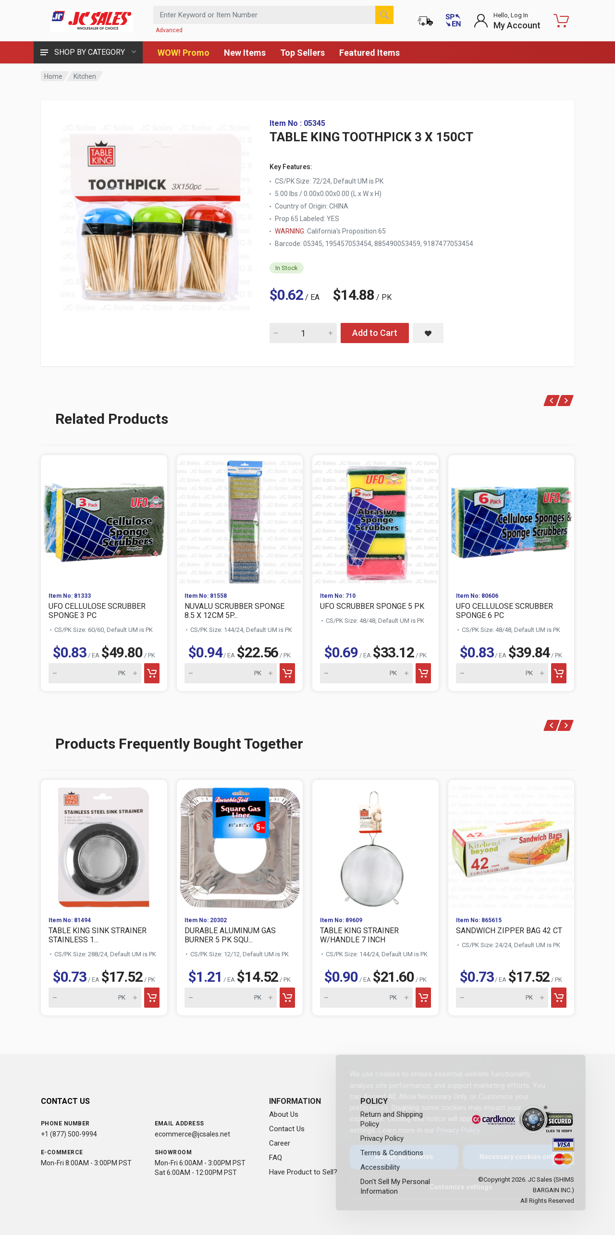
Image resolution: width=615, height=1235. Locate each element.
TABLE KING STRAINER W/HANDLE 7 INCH (359, 935)
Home (53, 76)
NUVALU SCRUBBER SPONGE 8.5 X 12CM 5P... (234, 611)
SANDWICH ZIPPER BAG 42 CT (509, 930)
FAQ (275, 1157)
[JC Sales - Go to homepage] (91, 20)
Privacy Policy (450, 1130)
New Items (245, 53)
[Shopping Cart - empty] (561, 21)
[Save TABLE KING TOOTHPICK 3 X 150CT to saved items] (428, 333)
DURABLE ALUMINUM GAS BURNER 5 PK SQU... (230, 935)
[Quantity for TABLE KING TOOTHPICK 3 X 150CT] (303, 333)
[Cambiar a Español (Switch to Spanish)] (453, 21)
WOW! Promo (183, 53)
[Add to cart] (152, 673)
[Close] (560, 1072)
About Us (283, 1114)
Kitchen (85, 76)
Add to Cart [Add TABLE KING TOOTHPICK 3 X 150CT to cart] (374, 333)
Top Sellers (302, 53)
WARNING (289, 231)
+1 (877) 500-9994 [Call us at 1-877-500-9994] (69, 1134)
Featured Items (369, 53)
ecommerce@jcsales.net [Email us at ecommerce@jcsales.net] (192, 1134)
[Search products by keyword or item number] (273, 15)
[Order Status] (425, 21)
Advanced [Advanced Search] (169, 30)
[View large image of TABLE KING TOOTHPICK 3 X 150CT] (156, 215)
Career (279, 1143)
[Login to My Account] (507, 21)
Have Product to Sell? (303, 1172)
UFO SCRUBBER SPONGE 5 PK (372, 606)
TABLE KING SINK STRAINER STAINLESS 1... (98, 935)
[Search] (384, 15)
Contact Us (287, 1128)
